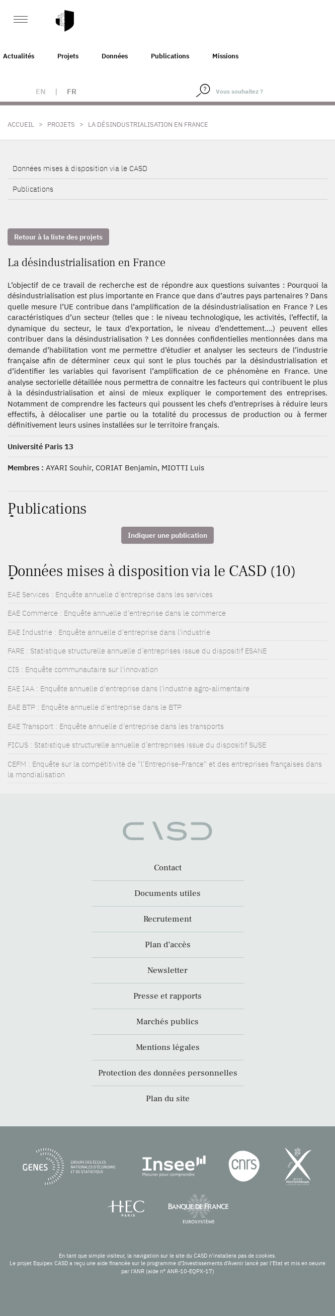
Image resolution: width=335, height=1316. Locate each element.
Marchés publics (167, 1021)
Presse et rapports (167, 996)
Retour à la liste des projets (58, 236)
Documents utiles (167, 893)
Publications (170, 56)
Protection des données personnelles (167, 1073)
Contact (168, 867)
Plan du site (168, 1098)
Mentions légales (168, 1047)
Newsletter (167, 970)
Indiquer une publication (167, 535)
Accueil (21, 124)
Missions (225, 56)
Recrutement (167, 919)
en (41, 91)
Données (115, 56)
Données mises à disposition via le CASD (80, 168)
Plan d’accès (168, 944)
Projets (67, 56)
